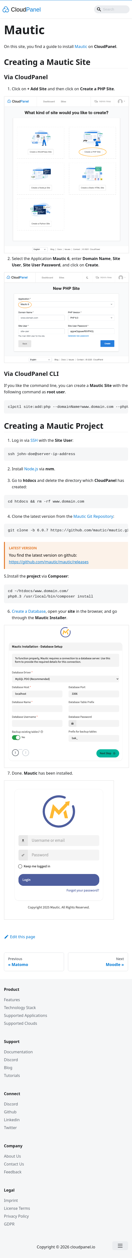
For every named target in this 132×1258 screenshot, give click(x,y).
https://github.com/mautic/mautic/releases (49, 562)
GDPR (9, 1224)
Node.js (31, 469)
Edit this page (19, 936)
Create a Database (29, 611)
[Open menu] (120, 1245)
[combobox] (112, 9)
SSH (34, 440)
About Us (12, 1156)
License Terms (17, 1208)
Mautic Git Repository (93, 516)
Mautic (81, 46)
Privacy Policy (16, 1216)
